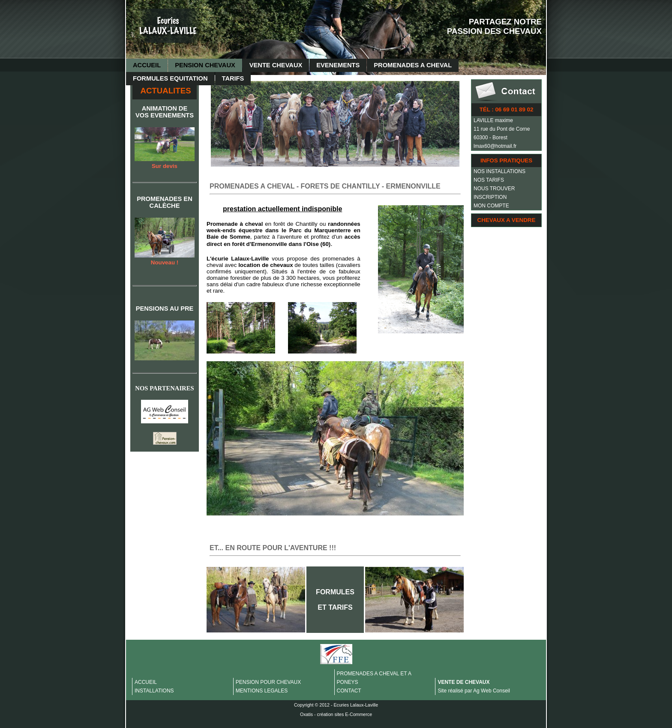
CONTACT (349, 691)
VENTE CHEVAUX (276, 65)
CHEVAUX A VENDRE (506, 220)
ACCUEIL (147, 65)
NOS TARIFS (489, 180)
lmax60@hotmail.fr (495, 146)
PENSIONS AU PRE (165, 308)
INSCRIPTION (490, 197)
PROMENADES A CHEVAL (413, 65)
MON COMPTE (491, 206)
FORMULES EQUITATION (170, 78)
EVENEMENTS (338, 65)
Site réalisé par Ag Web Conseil (474, 691)
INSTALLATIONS (154, 691)
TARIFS (233, 78)
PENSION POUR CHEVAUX (268, 682)
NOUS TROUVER (494, 189)
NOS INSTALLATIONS (499, 171)
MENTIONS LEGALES (262, 691)
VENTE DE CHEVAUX (463, 682)
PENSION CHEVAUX (205, 65)
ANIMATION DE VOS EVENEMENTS (164, 112)
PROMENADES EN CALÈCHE (164, 202)
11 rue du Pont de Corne (502, 129)
